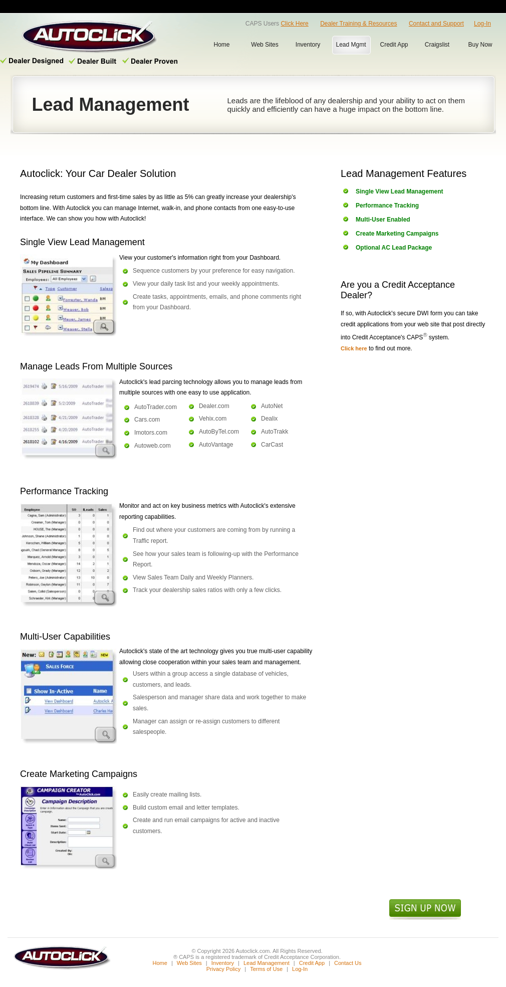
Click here (354, 348)
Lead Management (266, 963)
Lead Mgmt (351, 44)
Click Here (294, 23)
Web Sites (264, 44)
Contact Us (347, 963)
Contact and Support (436, 23)
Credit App (394, 44)
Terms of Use (266, 969)
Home (221, 44)
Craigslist (437, 44)
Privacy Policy (223, 969)
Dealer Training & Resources (358, 23)
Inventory (308, 44)
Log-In (482, 23)
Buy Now (480, 44)
